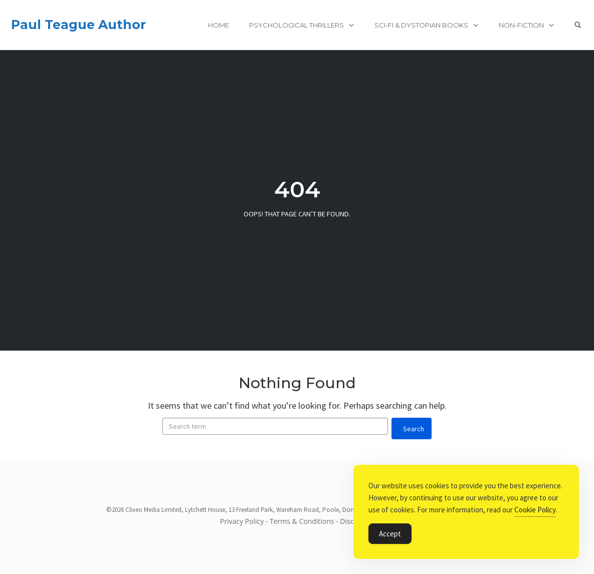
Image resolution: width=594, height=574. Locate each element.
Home (218, 25)
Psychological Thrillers (296, 25)
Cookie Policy (535, 509)
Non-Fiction (521, 25)
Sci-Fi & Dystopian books (421, 25)
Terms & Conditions (302, 521)
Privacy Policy (242, 521)
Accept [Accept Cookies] (390, 533)
